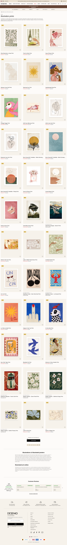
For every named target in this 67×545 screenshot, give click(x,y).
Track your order (50, 515)
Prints (10, 3)
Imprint (31, 515)
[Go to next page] (39, 445)
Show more (33, 440)
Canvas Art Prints (16, 3)
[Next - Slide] (62, 488)
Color (24, 9)
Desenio (36, 542)
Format (31, 9)
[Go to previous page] (28, 445)
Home (48, 3)
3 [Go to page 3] (33, 444)
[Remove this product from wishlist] (20, 50)
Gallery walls (53, 3)
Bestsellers (43, 3)
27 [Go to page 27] (37, 444)
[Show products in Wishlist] (63, 4)
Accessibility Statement (34, 520)
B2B (58, 3)
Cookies (49, 520)
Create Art (23, 3)
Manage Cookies (50, 522)
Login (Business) (33, 529)
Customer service (51, 513)
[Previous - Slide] (15, 488)
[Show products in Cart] (65, 4)
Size (38, 9)
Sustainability (32, 518)
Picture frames (30, 3)
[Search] (61, 3)
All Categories (16, 9)
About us (32, 511)
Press (31, 513)
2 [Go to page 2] (31, 444)
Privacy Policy (14, 525)
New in (38, 3)
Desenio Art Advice (51, 511)
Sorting (52, 9)
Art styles (45, 9)
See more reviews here (33, 493)
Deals (35, 3)
